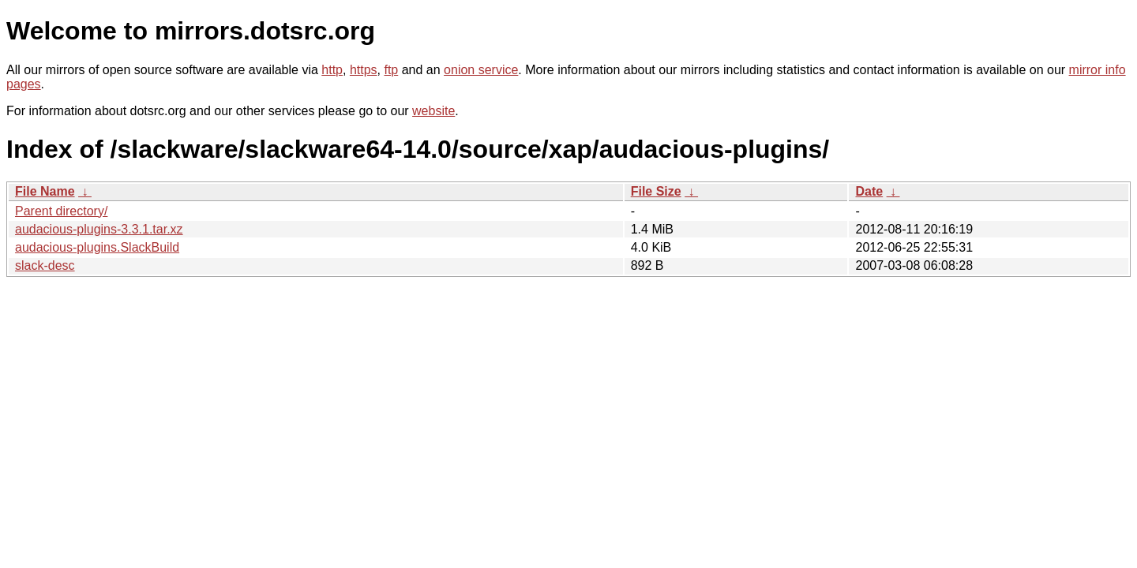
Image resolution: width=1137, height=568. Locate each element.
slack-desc (45, 265)
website (433, 111)
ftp (391, 70)
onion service (481, 70)
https (363, 70)
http (332, 70)
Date (869, 191)
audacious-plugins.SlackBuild (97, 247)
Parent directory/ (61, 211)
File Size (656, 191)
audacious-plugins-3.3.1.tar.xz (99, 229)
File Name (45, 191)
